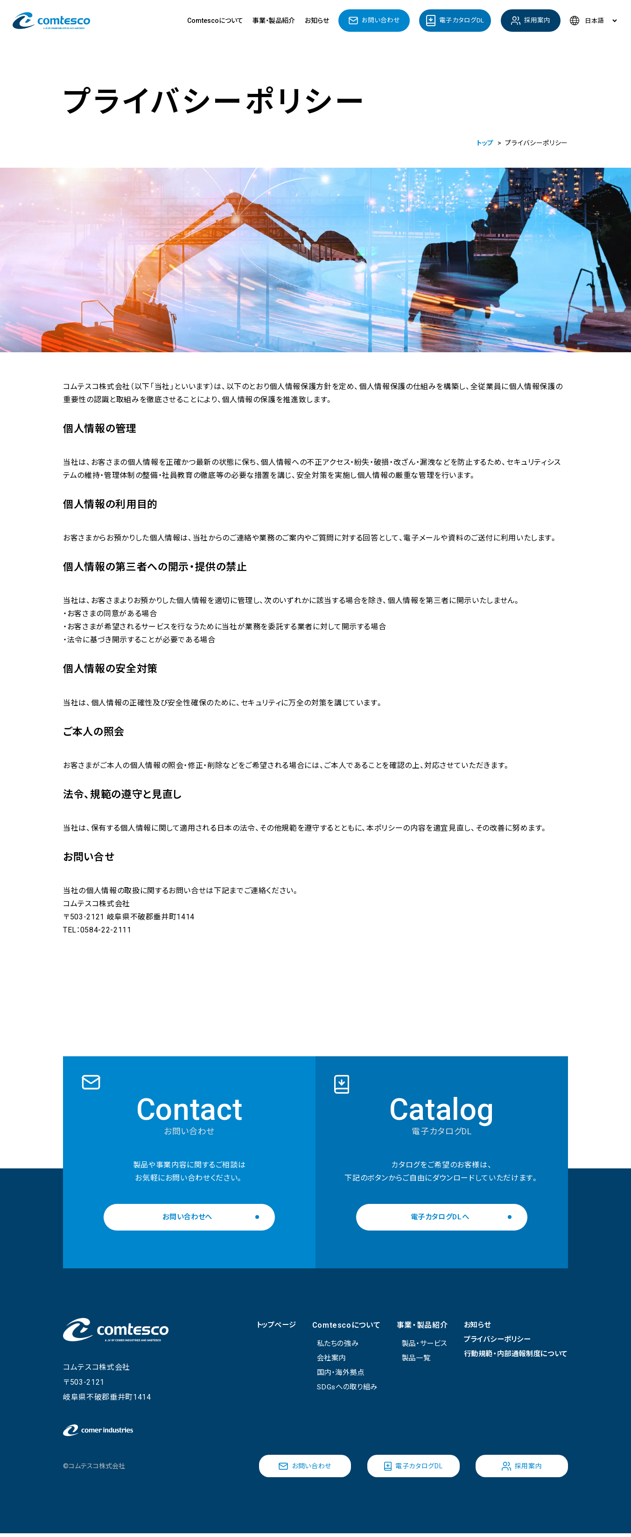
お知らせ (317, 20)
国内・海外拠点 (332, 1373)
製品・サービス (416, 1343)
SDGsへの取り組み (339, 1388)
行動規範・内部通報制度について (512, 1355)
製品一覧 (407, 1358)
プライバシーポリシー (492, 1340)
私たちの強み (329, 1343)
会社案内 (322, 1358)
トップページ (264, 1325)
